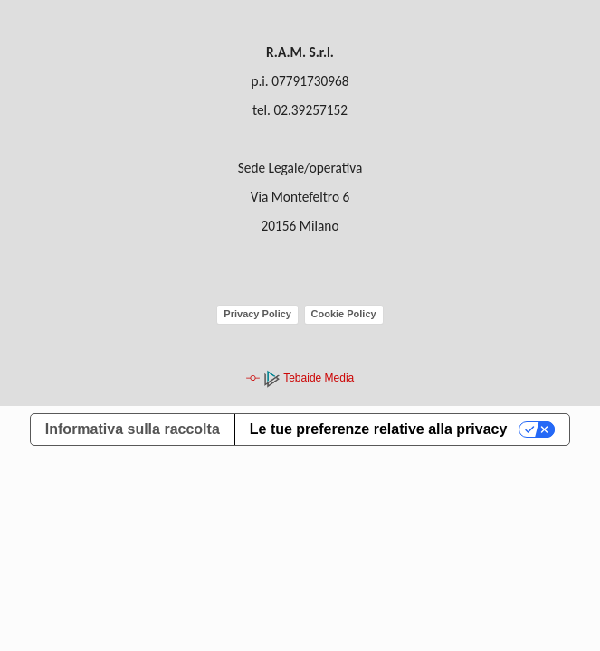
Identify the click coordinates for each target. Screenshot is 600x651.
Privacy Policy (257, 313)
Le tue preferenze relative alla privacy (379, 429)
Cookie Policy (343, 313)
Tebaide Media (308, 378)
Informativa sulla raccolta (132, 429)
